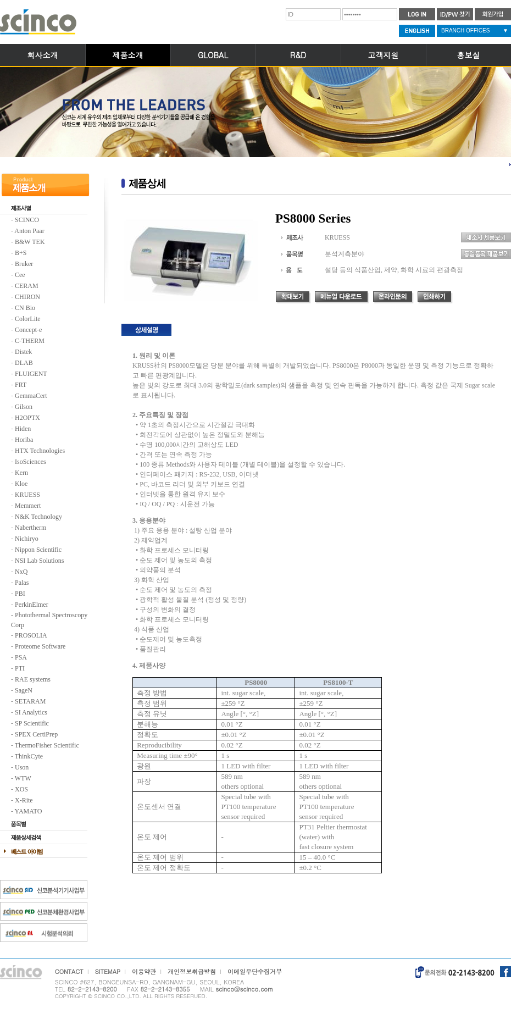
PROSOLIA (31, 635)
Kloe (21, 484)
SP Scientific (32, 723)
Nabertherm (30, 527)
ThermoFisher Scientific (47, 745)
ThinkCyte (29, 756)
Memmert (28, 506)
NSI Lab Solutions (39, 560)
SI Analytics (31, 712)
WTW (23, 778)
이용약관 (144, 971)
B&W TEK (30, 242)
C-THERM (30, 341)
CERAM (26, 286)
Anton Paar (29, 231)
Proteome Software (40, 646)
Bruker (24, 264)
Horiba (24, 440)
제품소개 (128, 54)
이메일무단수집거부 (254, 971)
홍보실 (468, 54)
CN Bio (25, 308)
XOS (21, 789)
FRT (20, 385)
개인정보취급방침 (192, 971)
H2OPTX (27, 418)
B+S (20, 253)
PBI (20, 593)
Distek (23, 352)
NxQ (21, 571)
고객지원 (383, 54)
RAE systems (33, 679)
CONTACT (69, 971)
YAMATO (28, 811)
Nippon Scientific (38, 549)
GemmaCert (31, 396)
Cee (20, 275)
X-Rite (24, 800)
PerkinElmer (31, 604)
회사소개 (42, 54)
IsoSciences (30, 462)
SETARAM (30, 701)
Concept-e (28, 330)
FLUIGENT (31, 374)
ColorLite (28, 319)
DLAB (24, 363)
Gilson (23, 407)
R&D (298, 54)
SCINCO (27, 220)
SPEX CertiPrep (36, 734)
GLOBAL (213, 54)
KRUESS (27, 495)
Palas (22, 582)
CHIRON (27, 297)
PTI (20, 668)
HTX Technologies (40, 451)
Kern (21, 473)
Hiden (23, 429)
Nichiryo (26, 538)
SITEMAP (108, 971)
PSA (21, 657)
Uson (22, 767)
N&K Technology (38, 516)
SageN (23, 690)
